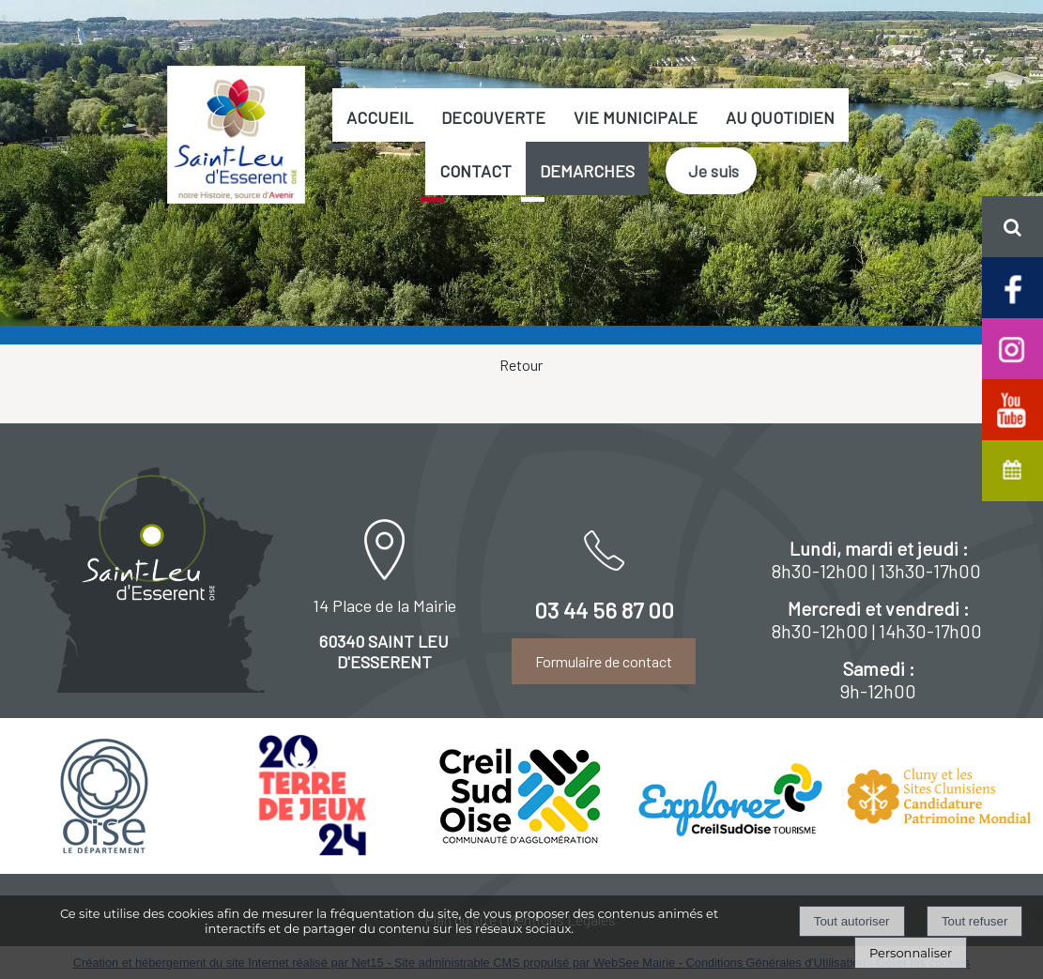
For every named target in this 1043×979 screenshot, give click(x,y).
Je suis (713, 171)
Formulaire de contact (603, 661)
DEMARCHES (587, 171)
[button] (1012, 226)
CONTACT (475, 171)
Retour (521, 365)
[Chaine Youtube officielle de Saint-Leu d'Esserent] (1012, 408)
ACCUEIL (379, 117)
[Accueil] (236, 135)
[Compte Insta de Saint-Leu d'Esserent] (1012, 347)
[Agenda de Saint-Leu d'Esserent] (1012, 469)
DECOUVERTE (493, 117)
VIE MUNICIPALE (636, 117)
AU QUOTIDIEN (780, 117)
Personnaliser (910, 952)
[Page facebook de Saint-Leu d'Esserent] (1012, 286)
